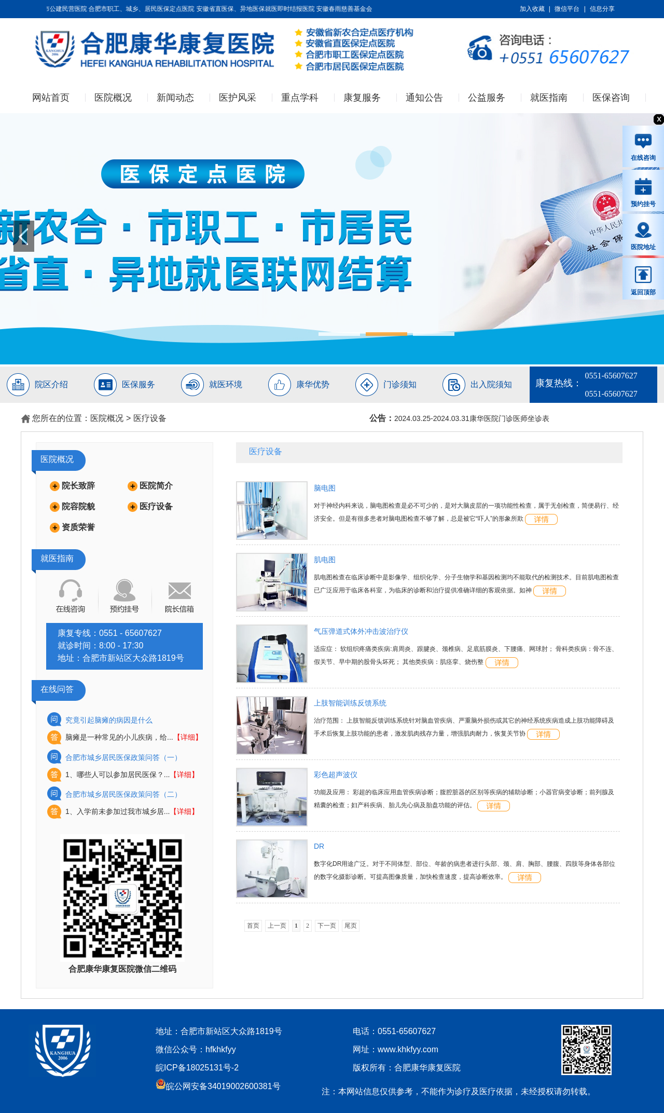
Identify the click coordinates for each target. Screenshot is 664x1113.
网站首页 (51, 97)
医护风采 (237, 97)
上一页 (277, 925)
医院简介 (156, 485)
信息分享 (602, 8)
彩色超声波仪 (335, 774)
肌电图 (325, 559)
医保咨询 (611, 97)
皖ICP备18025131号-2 (197, 1067)
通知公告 (424, 97)
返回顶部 (643, 280)
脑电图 (325, 488)
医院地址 (643, 236)
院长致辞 (78, 485)
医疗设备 (150, 418)
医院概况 (113, 97)
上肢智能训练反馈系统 (350, 703)
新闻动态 (175, 97)
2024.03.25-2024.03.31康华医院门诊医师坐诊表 (471, 418)
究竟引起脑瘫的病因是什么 (109, 720)
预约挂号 (643, 192)
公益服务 (486, 97)
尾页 (350, 925)
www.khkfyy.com (408, 1049)
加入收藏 (532, 8)
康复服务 (362, 97)
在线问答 (57, 689)
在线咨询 (643, 146)
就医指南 (549, 97)
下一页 (326, 925)
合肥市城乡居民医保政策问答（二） (123, 794)
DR (319, 846)
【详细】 (187, 737)
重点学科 (300, 97)
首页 (253, 925)
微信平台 (567, 8)
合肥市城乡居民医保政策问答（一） (123, 757)
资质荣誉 (78, 527)
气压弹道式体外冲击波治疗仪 (361, 631)
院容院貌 (78, 506)
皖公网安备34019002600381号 (218, 1086)
